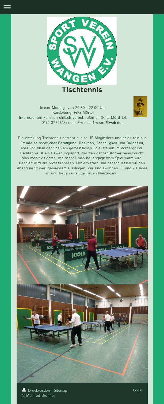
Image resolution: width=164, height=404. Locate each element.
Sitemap (60, 390)
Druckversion (36, 390)
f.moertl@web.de (107, 122)
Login (137, 390)
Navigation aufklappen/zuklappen (82, 7)
